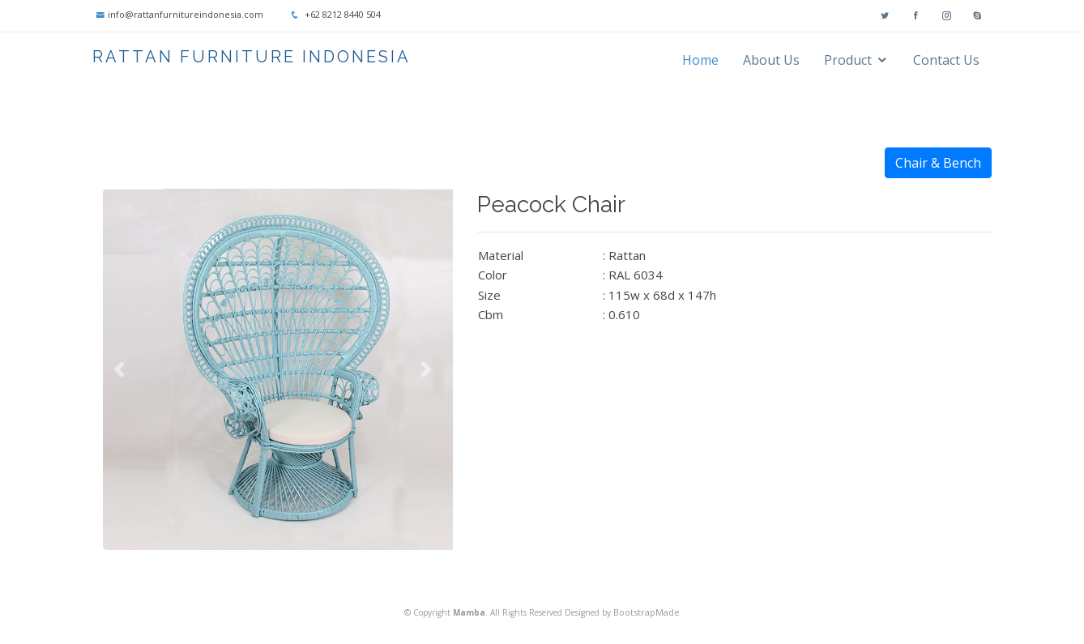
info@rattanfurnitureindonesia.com (185, 14)
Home (700, 60)
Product (848, 60)
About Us (771, 60)
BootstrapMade (646, 612)
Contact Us (946, 60)
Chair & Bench (938, 163)
